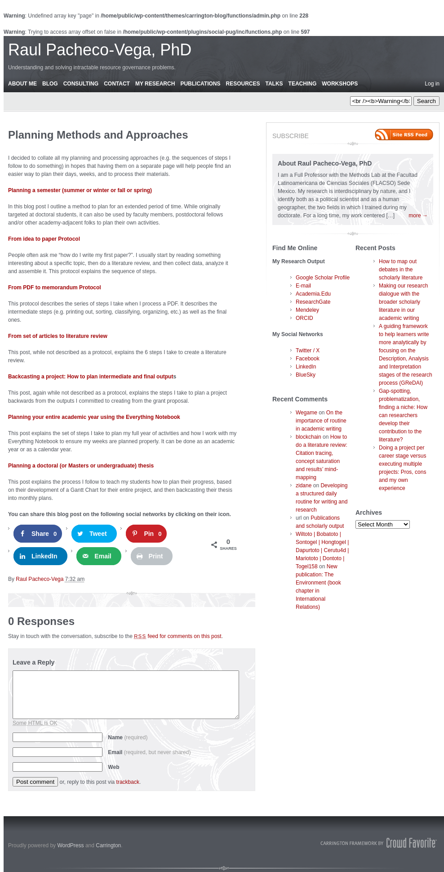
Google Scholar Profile (323, 277)
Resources (243, 84)
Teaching (303, 84)
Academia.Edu (313, 294)
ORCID (304, 318)
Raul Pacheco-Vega (39, 579)
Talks (274, 84)
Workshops (340, 84)
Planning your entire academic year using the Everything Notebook (94, 417)
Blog (50, 84)
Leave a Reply (33, 662)
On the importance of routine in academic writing (321, 420)
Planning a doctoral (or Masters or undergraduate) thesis (81, 466)
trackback (127, 782)
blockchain (308, 437)
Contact (117, 84)
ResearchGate (313, 302)
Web (113, 767)
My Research (155, 84)
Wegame (306, 412)
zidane (303, 485)
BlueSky (305, 375)
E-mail (303, 286)
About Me (22, 84)
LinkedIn (306, 367)
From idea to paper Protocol (44, 239)
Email (149, 752)
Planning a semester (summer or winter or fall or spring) (80, 190)
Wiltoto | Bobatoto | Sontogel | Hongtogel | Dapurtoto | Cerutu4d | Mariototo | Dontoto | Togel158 (322, 550)
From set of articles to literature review (57, 336)
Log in (432, 84)
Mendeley (307, 310)
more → (418, 215)
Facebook (308, 358)
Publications (200, 84)
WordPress (70, 845)
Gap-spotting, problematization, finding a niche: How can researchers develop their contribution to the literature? (403, 415)
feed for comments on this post (178, 636)
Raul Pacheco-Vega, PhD (99, 49)
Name (127, 737)
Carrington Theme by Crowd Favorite (379, 843)
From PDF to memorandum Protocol (54, 287)
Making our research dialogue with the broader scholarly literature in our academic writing (403, 302)
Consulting (80, 84)
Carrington (108, 845)
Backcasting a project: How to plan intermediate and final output (90, 376)
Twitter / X (308, 350)
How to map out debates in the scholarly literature (400, 269)
